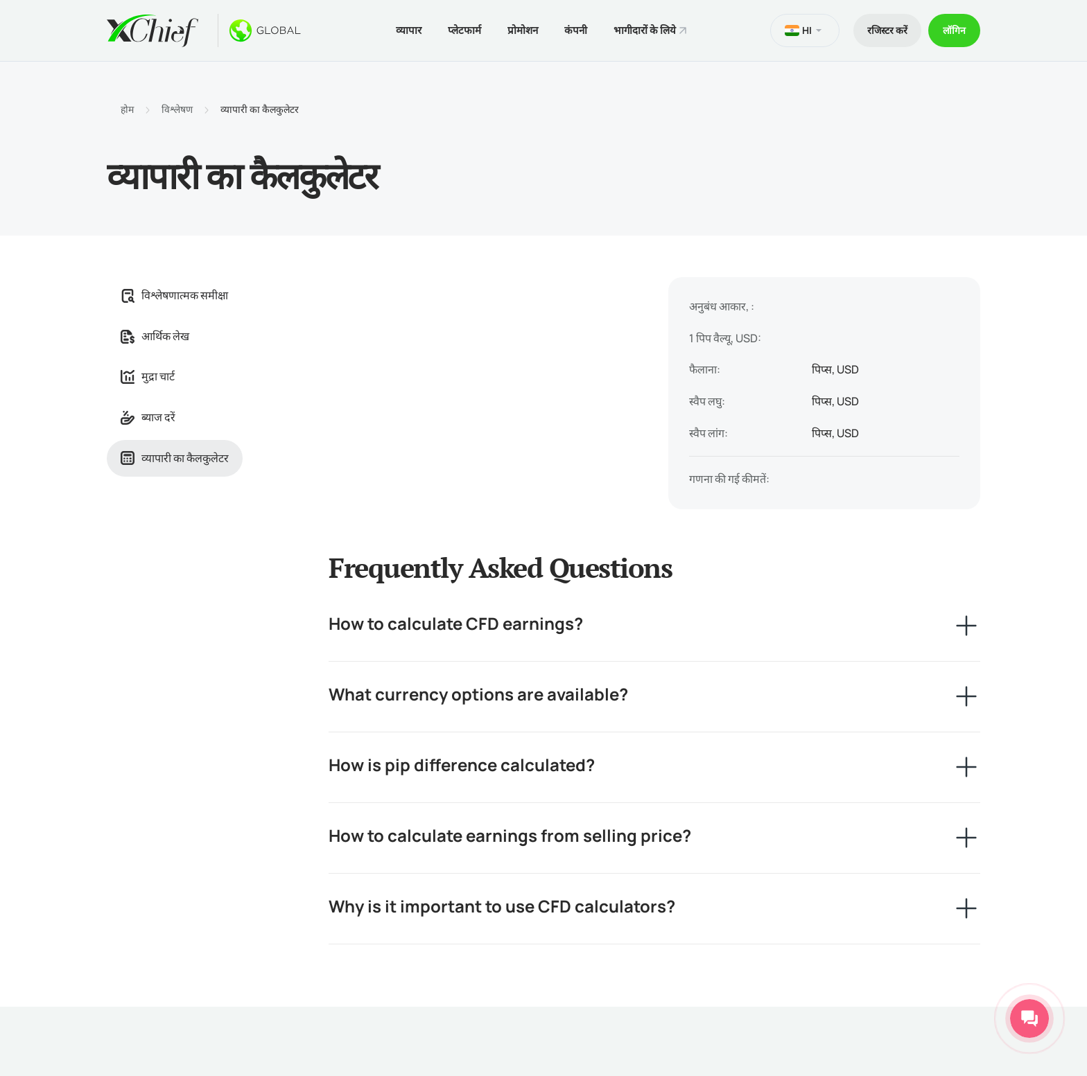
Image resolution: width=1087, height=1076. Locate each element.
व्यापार (408, 30)
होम (127, 109)
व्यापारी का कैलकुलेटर (175, 458)
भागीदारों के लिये (645, 30)
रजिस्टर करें (887, 30)
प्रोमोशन (522, 30)
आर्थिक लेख (155, 336)
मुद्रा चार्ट (148, 376)
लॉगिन (954, 30)
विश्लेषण (177, 109)
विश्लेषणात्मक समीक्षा (174, 295)
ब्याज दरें (148, 417)
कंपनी (575, 30)
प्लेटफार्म (464, 30)
